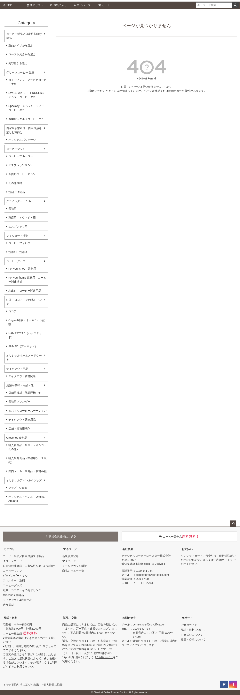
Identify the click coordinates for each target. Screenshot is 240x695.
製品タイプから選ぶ (20, 45)
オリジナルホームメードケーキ (24, 357)
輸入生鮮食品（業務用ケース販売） (27, 460)
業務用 (12, 208)
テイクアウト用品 (17, 368)
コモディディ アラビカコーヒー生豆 (27, 82)
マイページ (81, 5)
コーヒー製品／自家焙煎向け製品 (24, 36)
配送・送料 (10, 617)
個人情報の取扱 (53, 684)
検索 (235, 5)
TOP (7, 5)
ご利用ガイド (222, 559)
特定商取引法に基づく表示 (22, 684)
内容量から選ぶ (18, 63)
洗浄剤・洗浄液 (18, 252)
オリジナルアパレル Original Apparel (28, 498)
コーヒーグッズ (15, 261)
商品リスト (35, 5)
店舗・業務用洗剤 (19, 428)
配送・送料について (193, 629)
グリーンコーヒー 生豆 (20, 72)
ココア (12, 311)
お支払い (187, 549)
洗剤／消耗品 (16, 192)
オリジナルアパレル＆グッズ (24, 480)
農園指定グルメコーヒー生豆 (26, 119)
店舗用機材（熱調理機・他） (26, 392)
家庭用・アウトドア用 (22, 217)
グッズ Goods (17, 487)
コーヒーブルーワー (20, 156)
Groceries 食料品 (16, 437)
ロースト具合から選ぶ (22, 54)
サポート (187, 617)
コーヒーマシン (15, 148)
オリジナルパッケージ (22, 139)
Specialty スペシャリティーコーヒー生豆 (26, 108)
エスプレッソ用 (18, 226)
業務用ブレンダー (19, 401)
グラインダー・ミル (18, 201)
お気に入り (58, 5)
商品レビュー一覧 (73, 570)
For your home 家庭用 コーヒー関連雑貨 (27, 279)
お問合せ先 (129, 617)
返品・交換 (70, 617)
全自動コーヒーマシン (22, 174)
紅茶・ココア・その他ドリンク (24, 301)
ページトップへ (233, 523)
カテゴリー (10, 549)
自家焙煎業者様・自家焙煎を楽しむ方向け (24, 130)
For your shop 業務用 (22, 268)
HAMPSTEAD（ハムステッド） (25, 335)
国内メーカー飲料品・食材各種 (27, 471)
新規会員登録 (70, 556)
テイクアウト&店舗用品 (17, 600)
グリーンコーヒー (14, 561)
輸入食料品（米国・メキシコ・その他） (27, 447)
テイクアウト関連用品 (22, 419)
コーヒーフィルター (20, 243)
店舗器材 (8, 604)
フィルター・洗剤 (17, 235)
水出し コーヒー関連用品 (24, 290)
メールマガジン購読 (74, 565)
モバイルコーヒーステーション (27, 410)
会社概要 (127, 549)
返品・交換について (193, 639)
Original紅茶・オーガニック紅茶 (26, 322)
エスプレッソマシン (20, 165)
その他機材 (15, 183)
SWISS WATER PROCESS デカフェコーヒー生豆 (26, 95)
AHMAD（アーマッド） (22, 346)
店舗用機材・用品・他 (20, 385)
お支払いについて (192, 634)
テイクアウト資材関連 (22, 376)
